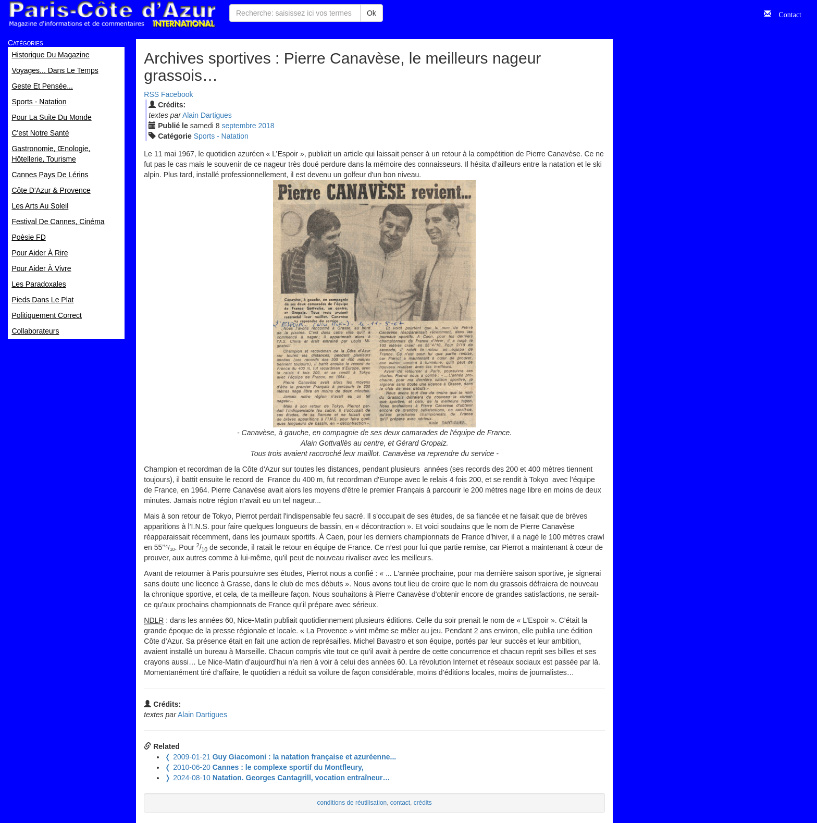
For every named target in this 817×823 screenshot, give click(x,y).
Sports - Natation (221, 136)
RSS (151, 94)
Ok (371, 13)
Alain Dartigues (207, 115)
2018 (266, 125)
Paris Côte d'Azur (112, 14)
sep (238, 125)
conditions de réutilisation (352, 802)
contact (400, 802)
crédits (423, 802)
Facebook (177, 94)
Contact (786, 13)
